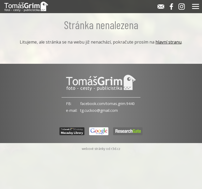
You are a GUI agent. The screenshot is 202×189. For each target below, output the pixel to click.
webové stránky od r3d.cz (101, 148)
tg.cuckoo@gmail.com (99, 110)
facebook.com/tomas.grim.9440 (107, 103)
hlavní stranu (168, 42)
